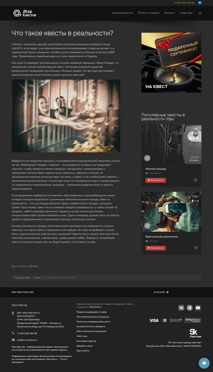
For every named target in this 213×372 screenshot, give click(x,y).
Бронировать (155, 180)
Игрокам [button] (170, 12)
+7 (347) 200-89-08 (184, 3)
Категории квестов (86, 341)
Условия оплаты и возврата (91, 326)
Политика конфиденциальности (93, 321)
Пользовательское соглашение (93, 317)
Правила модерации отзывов (92, 312)
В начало (161, 292)
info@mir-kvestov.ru (27, 340)
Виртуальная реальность (162, 236)
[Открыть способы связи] (204, 363)
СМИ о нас (82, 336)
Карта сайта (83, 350)
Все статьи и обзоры (25, 266)
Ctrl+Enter (95, 307)
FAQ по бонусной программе (91, 331)
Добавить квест (85, 346)
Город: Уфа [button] (187, 12)
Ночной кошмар (156, 168)
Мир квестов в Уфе (23, 292)
